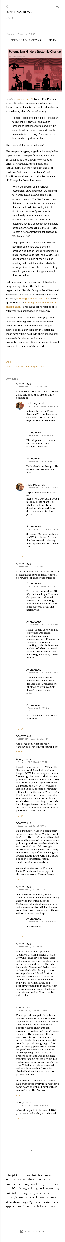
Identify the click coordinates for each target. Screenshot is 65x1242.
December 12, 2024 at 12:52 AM (32, 762)
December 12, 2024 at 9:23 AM (43, 624)
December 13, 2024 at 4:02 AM (43, 672)
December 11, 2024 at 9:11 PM (42, 435)
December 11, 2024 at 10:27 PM (32, 738)
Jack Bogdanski (35, 403)
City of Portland (21, 366)
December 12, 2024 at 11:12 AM (32, 889)
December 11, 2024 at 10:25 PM (43, 461)
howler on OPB (24, 99)
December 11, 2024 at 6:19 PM (42, 586)
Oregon (34, 366)
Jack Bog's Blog (19, 12)
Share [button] (8, 361)
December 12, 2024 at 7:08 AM (43, 487)
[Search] (57, 5)
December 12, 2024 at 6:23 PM (32, 1010)
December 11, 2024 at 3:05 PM (43, 406)
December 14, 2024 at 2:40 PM (32, 1105)
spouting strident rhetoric (31, 298)
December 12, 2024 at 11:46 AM (43, 921)
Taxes (41, 366)
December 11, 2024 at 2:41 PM (32, 386)
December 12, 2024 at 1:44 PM (32, 946)
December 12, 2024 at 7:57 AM (32, 826)
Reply (19, 556)
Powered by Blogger (33, 1231)
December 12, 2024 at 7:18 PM (43, 529)
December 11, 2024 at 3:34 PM (32, 566)
